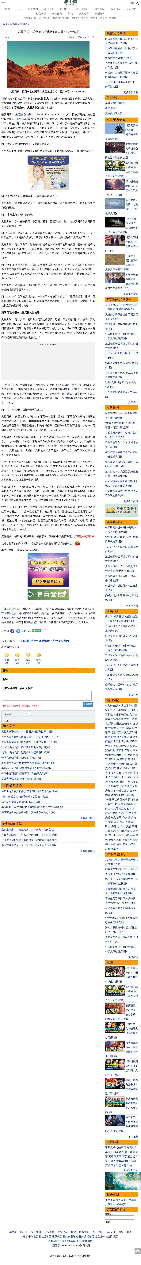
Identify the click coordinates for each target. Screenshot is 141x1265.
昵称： (7, 679)
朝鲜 (119, 768)
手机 (113, 844)
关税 (115, 746)
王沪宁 (120, 750)
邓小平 (112, 835)
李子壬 (114, 1165)
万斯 (129, 746)
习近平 (117, 714)
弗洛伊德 (121, 737)
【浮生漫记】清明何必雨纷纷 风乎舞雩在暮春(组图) (29, 841)
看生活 (103, 17)
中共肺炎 (110, 705)
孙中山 (120, 831)
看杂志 (66, 1236)
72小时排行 (82, 9)
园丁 (124, 1156)
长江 (126, 723)
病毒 (123, 710)
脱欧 (133, 768)
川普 (134, 705)
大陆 (129, 790)
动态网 (109, 1236)
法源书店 (57, 1236)
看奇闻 (113, 17)
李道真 (109, 1152)
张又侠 (125, 714)
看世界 (84, 17)
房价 (107, 790)
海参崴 (134, 781)
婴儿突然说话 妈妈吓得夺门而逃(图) (21, 780)
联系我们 (84, 1232)
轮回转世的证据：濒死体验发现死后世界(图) (25, 754)
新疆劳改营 (111, 813)
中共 (134, 737)
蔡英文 (114, 786)
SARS (132, 808)
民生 (108, 826)
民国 (134, 826)
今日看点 (49, 9)
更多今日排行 (130, 501)
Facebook (110, 1232)
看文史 (94, 17)
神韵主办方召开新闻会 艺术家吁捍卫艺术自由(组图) (29, 793)
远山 (126, 1152)
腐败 (122, 759)
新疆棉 (112, 723)
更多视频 (133, 1136)
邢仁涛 (128, 1160)
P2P (134, 790)
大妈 (134, 786)
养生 (118, 848)
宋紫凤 (109, 1147)
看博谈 (66, 17)
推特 (121, 1232)
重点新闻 (33, 9)
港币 (130, 777)
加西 (89, 1241)
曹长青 (122, 1165)
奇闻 (125, 844)
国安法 (120, 723)
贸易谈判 (110, 750)
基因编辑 (116, 795)
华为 (116, 759)
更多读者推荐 (87, 852)
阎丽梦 (109, 741)
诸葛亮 (112, 839)
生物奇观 (110, 1200)
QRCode (26, 631)
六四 (131, 714)
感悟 (107, 844)
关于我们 (36, 1232)
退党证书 (100, 1236)
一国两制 (124, 763)
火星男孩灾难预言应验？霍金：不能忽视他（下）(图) (30, 738)
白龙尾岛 (116, 808)
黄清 (110, 1156)
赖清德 (133, 741)
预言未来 (121, 1200)
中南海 (112, 754)
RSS (129, 1232)
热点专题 (41, 13)
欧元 (118, 777)
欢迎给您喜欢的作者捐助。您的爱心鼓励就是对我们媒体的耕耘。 (37, 543)
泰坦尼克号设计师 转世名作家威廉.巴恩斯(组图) (27, 764)
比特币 (131, 772)
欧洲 (84, 1241)
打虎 (133, 759)
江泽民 (128, 750)
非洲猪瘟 (121, 790)
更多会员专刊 (130, 92)
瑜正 (134, 1160)
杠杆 (118, 772)
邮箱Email (109, 1214)
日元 (124, 777)
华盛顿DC (75, 1241)
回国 (122, 822)
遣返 (110, 822)
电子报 (24, 1232)
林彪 (118, 835)
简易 (126, 1147)
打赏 (79, 37)
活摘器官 (118, 719)
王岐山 (125, 741)
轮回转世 (17, 103)
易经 (119, 839)
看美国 (47, 17)
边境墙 (122, 746)
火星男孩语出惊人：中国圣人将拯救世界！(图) (27, 733)
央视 (107, 817)
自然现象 (131, 1200)
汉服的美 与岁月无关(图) (118, 58)
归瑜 (115, 1152)
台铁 (126, 719)
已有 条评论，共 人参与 (17, 688)
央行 (107, 772)
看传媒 (82, 1236)
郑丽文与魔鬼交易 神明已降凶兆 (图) (21, 803)
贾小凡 (133, 1147)
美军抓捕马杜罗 (114, 113)
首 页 (7, 9)
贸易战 (109, 714)
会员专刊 (100, 13)
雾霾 (107, 795)
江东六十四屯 (112, 804)
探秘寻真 (121, 1204)
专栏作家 (57, 13)
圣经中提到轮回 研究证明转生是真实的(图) (24, 775)
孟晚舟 (109, 746)
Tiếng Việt (76, 1245)
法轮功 (124, 799)
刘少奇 (125, 835)
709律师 (109, 799)
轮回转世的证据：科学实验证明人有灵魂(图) (25, 749)
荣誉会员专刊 (116, 33)
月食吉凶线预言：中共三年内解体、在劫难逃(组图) (29, 836)
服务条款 (49, 1232)
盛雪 (130, 1156)
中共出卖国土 (126, 728)
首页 (5, 24)
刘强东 (128, 786)
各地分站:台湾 (56, 1241)
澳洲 (128, 826)
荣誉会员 (11, 613)
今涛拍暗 (118, 1147)
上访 (117, 799)
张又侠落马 (111, 108)
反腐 (127, 759)
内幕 (118, 754)
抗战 (113, 831)
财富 (122, 781)
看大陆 (28, 17)
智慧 (135, 839)
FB (114, 768)
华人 (113, 817)
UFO (129, 737)
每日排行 (65, 9)
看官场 (37, 17)
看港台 (56, 17)
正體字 (56, 1245)
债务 (113, 772)
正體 (132, 3)
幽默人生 (127, 839)
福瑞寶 (90, 1236)
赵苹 (135, 1156)
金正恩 (117, 741)
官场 (107, 763)
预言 (119, 844)
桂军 (107, 831)
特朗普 (109, 710)
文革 (113, 848)
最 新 (19, 9)
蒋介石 (128, 831)
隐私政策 (62, 1232)
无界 (115, 1236)
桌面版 (13, 1232)
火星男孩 (18, 114)
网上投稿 (97, 1232)
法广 (131, 763)
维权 (131, 795)
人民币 (112, 777)
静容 (113, 1160)
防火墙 (125, 795)
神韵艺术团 (45, 1236)
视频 (70, 13)
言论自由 (123, 813)
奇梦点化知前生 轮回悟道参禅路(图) (21, 759)
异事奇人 (25, 24)
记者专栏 (132, 9)
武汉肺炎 (126, 705)
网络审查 (133, 799)
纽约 (67, 1241)
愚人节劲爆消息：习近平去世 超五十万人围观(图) (28, 847)
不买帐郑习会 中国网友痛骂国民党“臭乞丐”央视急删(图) (32, 808)
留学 (130, 817)
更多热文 (133, 694)
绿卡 (133, 822)
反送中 (131, 754)
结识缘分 (67, 393)
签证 (116, 822)
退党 (113, 737)
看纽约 (75, 17)
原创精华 (84, 13)
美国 (134, 746)
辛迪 (129, 1165)
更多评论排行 (87, 819)
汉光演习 (129, 732)
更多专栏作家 (130, 1169)
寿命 (107, 848)
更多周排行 (132, 605)
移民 (118, 817)
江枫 (107, 1165)
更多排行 (133, 957)
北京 (121, 786)
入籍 (127, 822)
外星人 (132, 844)
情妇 (110, 759)
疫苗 (132, 723)
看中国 (114, 763)
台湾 (107, 786)
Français (66, 1245)
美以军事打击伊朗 (115, 103)
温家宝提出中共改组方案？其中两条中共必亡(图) (28, 814)
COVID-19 (132, 710)
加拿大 (126, 768)
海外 (114, 826)
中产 (127, 781)
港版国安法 (117, 732)
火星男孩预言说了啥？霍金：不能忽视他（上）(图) (29, 743)
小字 (92, 37)
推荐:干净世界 (30, 1236)
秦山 (107, 1160)
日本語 (86, 1245)
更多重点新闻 (130, 294)
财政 (116, 781)
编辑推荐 (115, 9)
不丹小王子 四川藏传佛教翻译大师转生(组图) (26, 769)
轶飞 (121, 1152)
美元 (124, 772)
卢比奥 (117, 710)
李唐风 (117, 1156)
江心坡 (125, 808)
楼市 (110, 781)
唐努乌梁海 (127, 804)
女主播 (133, 813)
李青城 (120, 1160)
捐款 (73, 1232)
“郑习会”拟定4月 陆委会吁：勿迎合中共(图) (25, 798)
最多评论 (100, 9)
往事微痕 (113, 728)
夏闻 (132, 1152)
